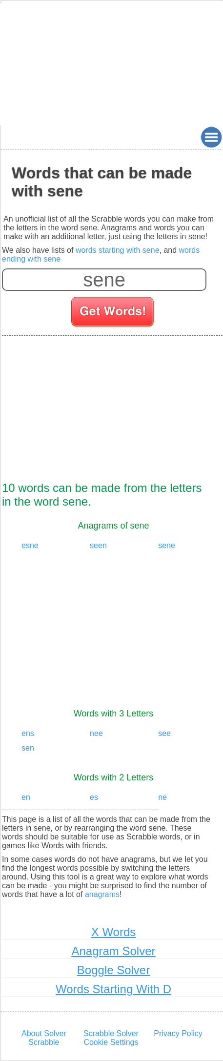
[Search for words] (113, 313)
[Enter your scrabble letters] (104, 279)
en (25, 797)
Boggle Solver (113, 970)
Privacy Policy (178, 1033)
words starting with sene (118, 250)
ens (27, 733)
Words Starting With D (113, 989)
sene (166, 545)
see (164, 733)
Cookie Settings (110, 1042)
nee (96, 733)
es (94, 797)
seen (98, 545)
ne (162, 797)
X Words (113, 932)
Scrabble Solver (111, 1033)
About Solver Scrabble (43, 1037)
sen (27, 748)
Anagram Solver (113, 951)
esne (30, 545)
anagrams (102, 894)
